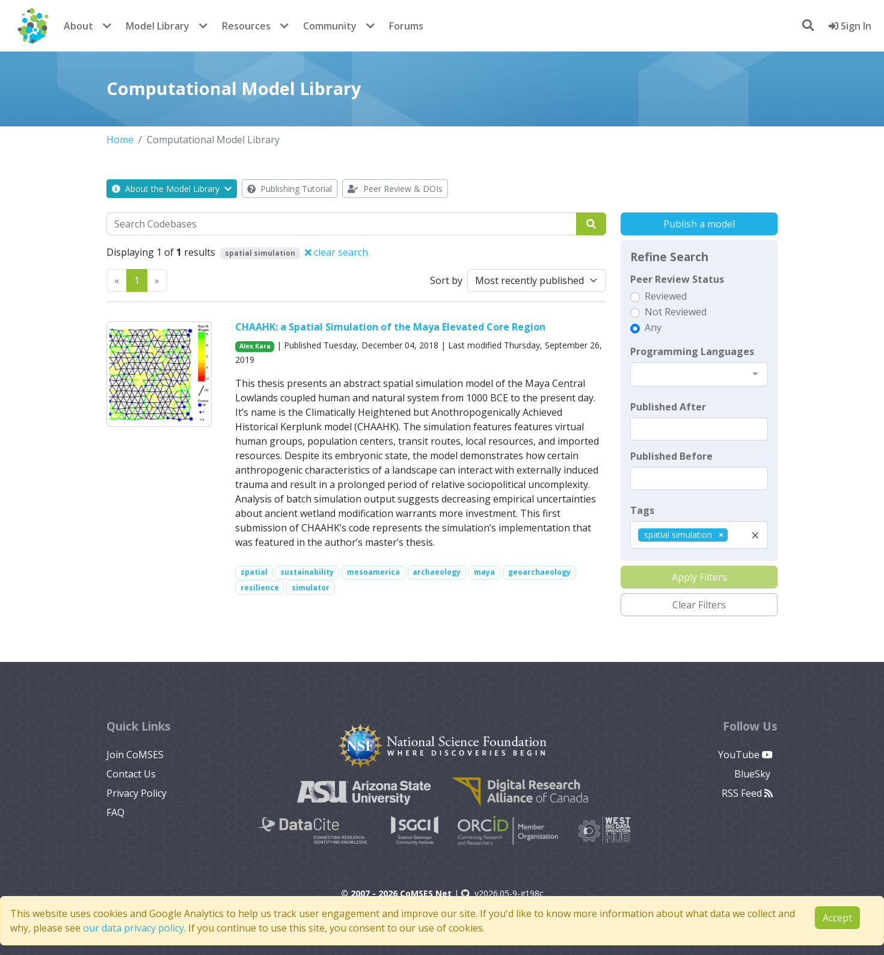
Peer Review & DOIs (395, 188)
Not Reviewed (676, 312)
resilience (260, 588)
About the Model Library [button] (172, 188)
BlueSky (753, 773)
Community (330, 25)
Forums (406, 25)
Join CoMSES (135, 754)
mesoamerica (373, 572)
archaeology (437, 572)
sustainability (307, 572)
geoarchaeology (539, 572)
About (78, 25)
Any (653, 327)
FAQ (115, 812)
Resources (246, 25)
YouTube (745, 754)
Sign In (850, 25)
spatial (254, 572)
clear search (336, 252)
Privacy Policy (136, 793)
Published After (668, 407)
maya (484, 572)
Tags (642, 510)
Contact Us (131, 773)
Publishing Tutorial (289, 188)
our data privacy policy (133, 928)
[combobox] (699, 374)
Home (120, 139)
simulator (311, 588)
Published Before (671, 456)
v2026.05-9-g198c (502, 893)
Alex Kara (255, 346)
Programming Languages (692, 351)
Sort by (446, 280)
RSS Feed (747, 793)
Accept (837, 917)
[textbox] (699, 429)
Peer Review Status (677, 279)
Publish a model (699, 223)
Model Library (157, 25)
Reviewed (666, 296)
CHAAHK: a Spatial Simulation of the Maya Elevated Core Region (390, 326)
